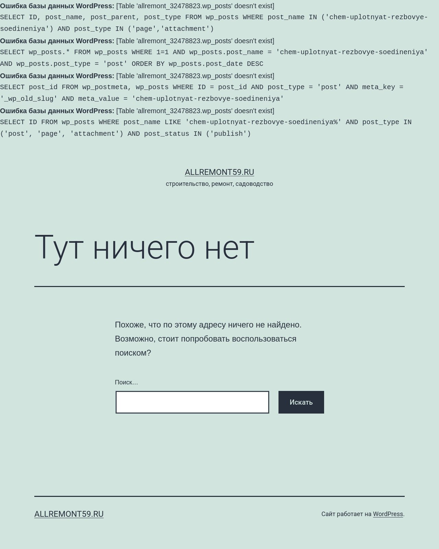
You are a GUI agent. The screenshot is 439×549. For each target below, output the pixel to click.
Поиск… (126, 382)
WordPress (388, 513)
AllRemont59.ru (219, 172)
